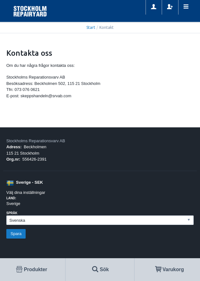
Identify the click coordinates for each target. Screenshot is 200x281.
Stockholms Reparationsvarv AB (35, 140)
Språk (11, 213)
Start (90, 27)
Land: (11, 198)
